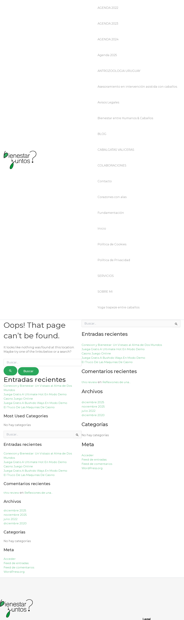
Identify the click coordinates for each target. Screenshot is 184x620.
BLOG (102, 97)
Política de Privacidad (114, 189)
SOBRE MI (105, 212)
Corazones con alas (112, 143)
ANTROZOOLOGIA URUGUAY (119, 51)
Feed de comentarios (19, 481)
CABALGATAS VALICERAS (116, 109)
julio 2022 (11, 433)
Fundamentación (111, 154)
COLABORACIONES (112, 120)
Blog (146, 555)
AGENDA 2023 (108, 17)
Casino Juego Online (19, 312)
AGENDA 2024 (108, 28)
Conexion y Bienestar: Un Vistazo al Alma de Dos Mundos (124, 259)
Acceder (10, 472)
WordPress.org (15, 485)
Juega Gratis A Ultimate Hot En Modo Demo (37, 308)
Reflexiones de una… (40, 406)
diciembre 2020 (15, 437)
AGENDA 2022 (108, 5)
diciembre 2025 (15, 424)
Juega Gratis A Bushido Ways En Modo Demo (37, 317)
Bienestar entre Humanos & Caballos (125, 86)
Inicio (102, 166)
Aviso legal (150, 551)
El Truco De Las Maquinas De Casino (31, 321)
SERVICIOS (106, 200)
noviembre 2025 (16, 428)
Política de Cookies (112, 177)
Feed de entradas (16, 477)
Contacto (105, 131)
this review (12, 406)
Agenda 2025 (107, 40)
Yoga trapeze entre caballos (118, 223)
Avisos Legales (108, 74)
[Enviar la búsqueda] (10, 284)
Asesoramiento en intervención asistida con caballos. (138, 63)
